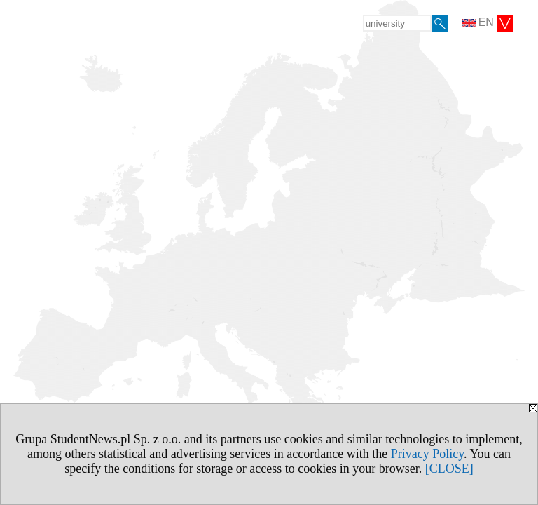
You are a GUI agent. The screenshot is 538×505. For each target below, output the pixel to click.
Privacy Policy (427, 454)
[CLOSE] (449, 469)
